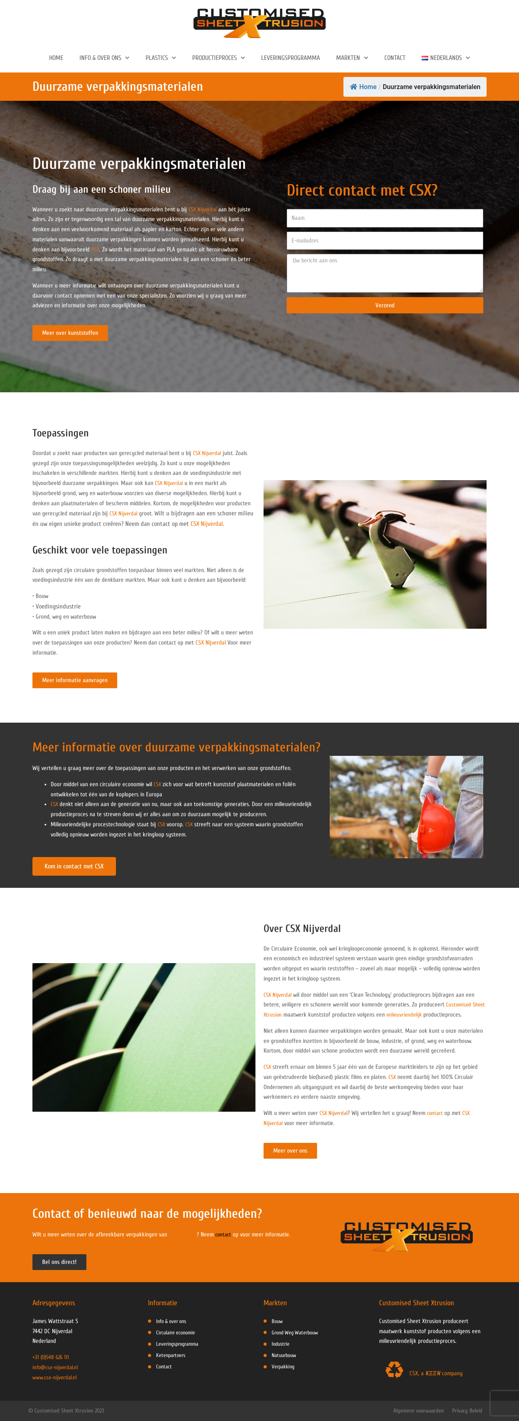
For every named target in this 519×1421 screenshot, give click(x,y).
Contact (394, 58)
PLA (95, 249)
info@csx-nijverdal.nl (56, 1367)
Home (56, 58)
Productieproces (218, 57)
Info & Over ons (104, 57)
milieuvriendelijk (421, 1014)
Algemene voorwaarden (418, 1410)
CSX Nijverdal (204, 209)
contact (438, 1113)
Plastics (161, 57)
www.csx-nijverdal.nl (55, 1377)
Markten (352, 57)
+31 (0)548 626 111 (52, 1357)
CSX (158, 784)
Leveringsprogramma (290, 58)
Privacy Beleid (467, 1410)
